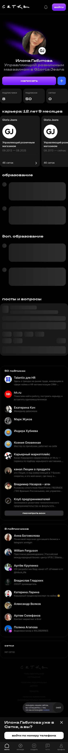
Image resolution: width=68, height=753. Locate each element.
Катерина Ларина (26, 592)
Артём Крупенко (26, 565)
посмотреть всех (34, 513)
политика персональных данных (34, 684)
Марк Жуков (23, 419)
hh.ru (17, 392)
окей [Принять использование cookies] (58, 707)
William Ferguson (26, 550)
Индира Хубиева (26, 431)
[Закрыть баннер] (61, 722)
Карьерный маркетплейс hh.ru (32, 454)
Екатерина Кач (24, 407)
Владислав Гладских (28, 580)
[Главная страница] (15, 7)
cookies (46, 710)
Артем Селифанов (27, 615)
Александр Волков (27, 604)
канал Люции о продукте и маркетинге (32, 469)
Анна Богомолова (27, 535)
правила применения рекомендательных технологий (34, 698)
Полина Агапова (26, 627)
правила (34, 691)
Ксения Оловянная (27, 442)
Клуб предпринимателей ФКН (32, 499)
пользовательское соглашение (34, 675)
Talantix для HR (24, 377)
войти (59, 7)
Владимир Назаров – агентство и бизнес (32, 484)
